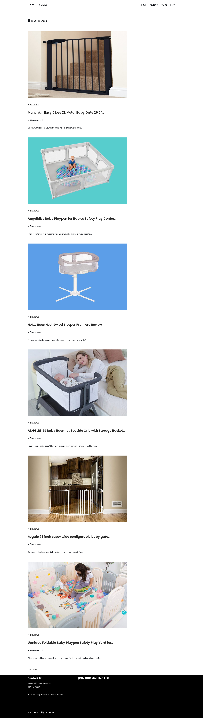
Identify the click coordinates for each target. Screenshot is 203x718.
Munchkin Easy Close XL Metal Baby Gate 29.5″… (66, 112)
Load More (32, 669)
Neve (30, 712)
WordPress (49, 712)
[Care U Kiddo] (37, 5)
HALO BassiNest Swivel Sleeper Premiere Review (65, 324)
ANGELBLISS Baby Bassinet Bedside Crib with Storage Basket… (76, 430)
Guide (164, 5)
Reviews (154, 5)
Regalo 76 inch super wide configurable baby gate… (69, 537)
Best (172, 5)
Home (143, 5)
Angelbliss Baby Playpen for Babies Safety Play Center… (72, 218)
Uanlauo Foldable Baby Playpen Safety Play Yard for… (70, 642)
